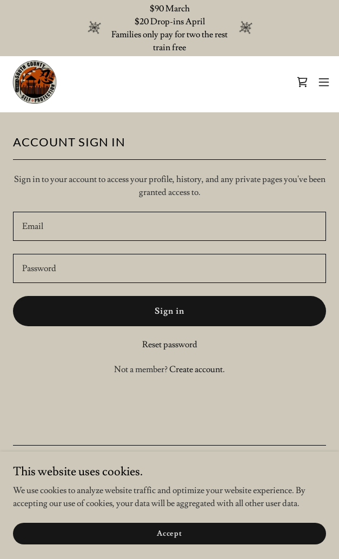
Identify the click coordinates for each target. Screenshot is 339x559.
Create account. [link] (197, 369)
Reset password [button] (169, 344)
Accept (169, 533)
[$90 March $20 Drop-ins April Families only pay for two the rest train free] (169, 28)
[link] (35, 82)
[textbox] (169, 226)
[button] (324, 82)
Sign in (169, 311)
